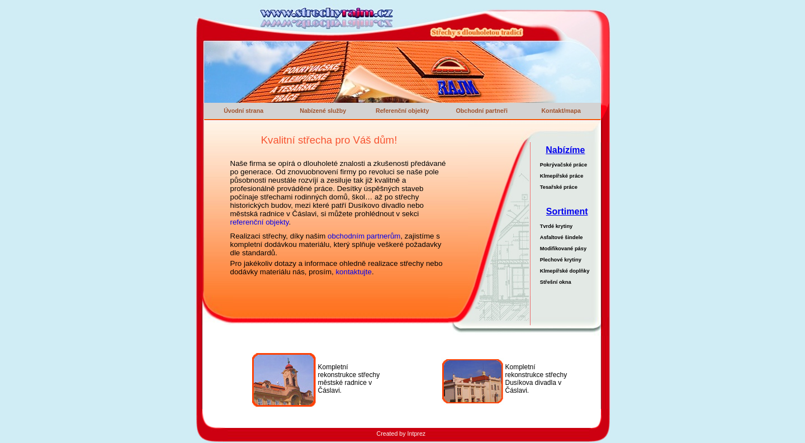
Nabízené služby (323, 110)
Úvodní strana (243, 110)
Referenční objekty (402, 110)
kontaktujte (353, 272)
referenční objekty (259, 222)
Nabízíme (565, 150)
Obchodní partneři (481, 110)
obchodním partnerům (364, 236)
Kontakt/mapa (560, 110)
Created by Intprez (401, 433)
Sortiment (567, 211)
